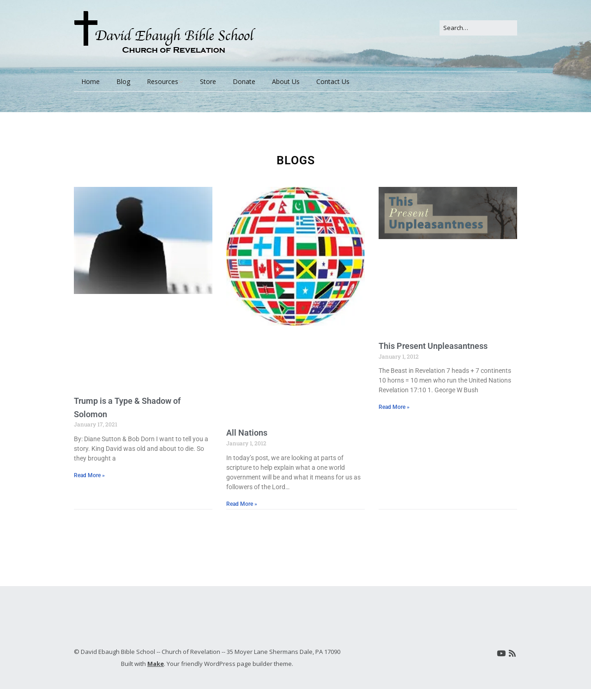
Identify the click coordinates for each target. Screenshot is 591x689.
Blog (123, 81)
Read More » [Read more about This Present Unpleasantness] (394, 407)
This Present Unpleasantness (433, 346)
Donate (244, 81)
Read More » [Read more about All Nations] (241, 504)
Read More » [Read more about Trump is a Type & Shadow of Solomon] (89, 475)
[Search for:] (478, 28)
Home (90, 81)
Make (155, 663)
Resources (162, 81)
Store (208, 81)
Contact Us (333, 81)
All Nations (246, 432)
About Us (286, 81)
